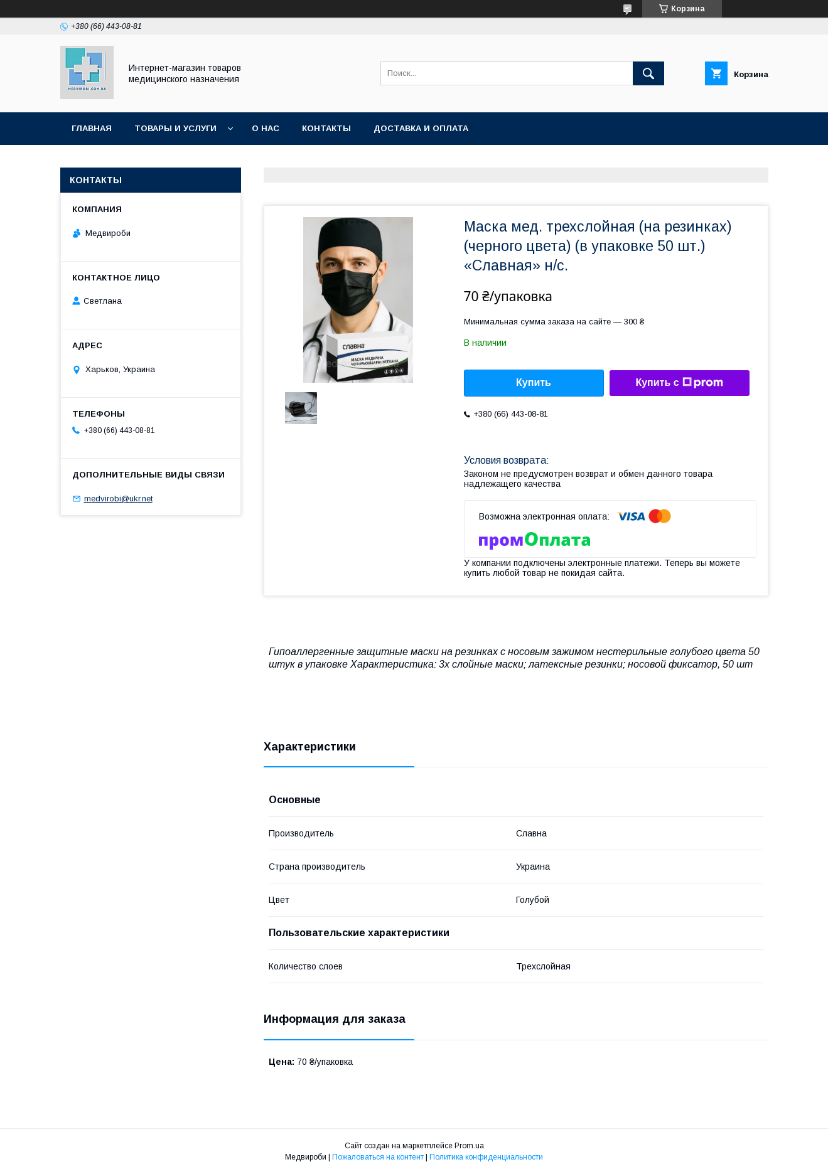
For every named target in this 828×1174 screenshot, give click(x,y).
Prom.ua (469, 1145)
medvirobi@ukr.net (118, 498)
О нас (265, 128)
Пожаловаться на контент (378, 1157)
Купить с (679, 382)
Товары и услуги (175, 128)
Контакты (326, 128)
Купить (533, 382)
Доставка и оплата (421, 128)
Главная (92, 128)
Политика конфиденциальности (486, 1157)
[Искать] (648, 73)
